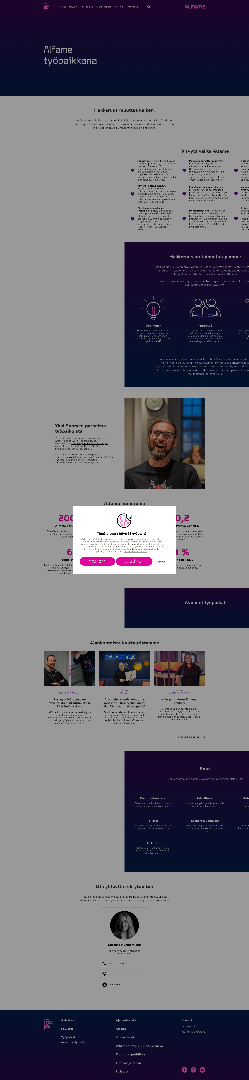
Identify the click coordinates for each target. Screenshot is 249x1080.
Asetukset (161, 562)
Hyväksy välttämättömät (134, 561)
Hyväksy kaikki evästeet (97, 561)
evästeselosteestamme (135, 551)
